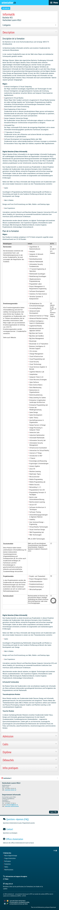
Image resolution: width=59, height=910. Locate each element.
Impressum (53, 907)
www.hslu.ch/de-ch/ (10, 790)
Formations (7, 864)
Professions (7, 861)
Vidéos (6, 867)
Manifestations (8, 870)
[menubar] (54, 2)
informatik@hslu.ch (12, 804)
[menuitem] (55, 850)
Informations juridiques (44, 907)
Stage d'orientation (10, 858)
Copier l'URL (53, 812)
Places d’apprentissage (10, 856)
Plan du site (34, 907)
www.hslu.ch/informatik (12, 806)
